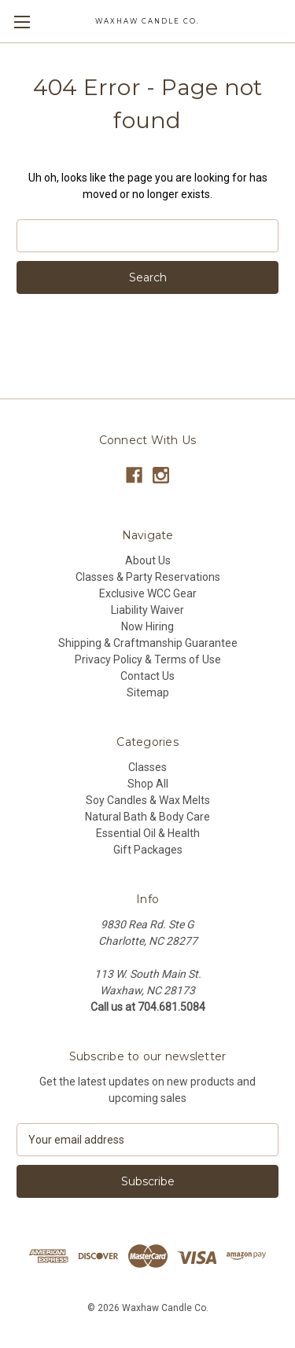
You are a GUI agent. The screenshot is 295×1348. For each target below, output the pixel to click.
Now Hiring (147, 626)
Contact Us (147, 676)
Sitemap (148, 692)
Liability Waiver (147, 610)
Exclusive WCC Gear (148, 593)
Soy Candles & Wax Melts (148, 800)
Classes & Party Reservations (148, 577)
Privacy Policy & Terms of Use (148, 659)
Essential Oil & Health (148, 833)
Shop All (147, 783)
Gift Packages (148, 849)
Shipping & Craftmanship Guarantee (148, 643)
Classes (147, 767)
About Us (148, 560)
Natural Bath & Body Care (147, 816)
